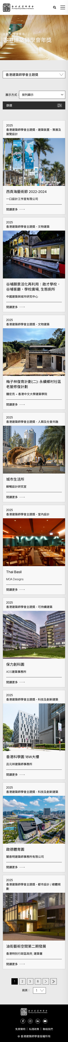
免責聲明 (20, 1029)
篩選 (9, 105)
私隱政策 (34, 1029)
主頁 (6, 34)
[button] (62, 7)
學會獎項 (18, 34)
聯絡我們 (48, 1029)
